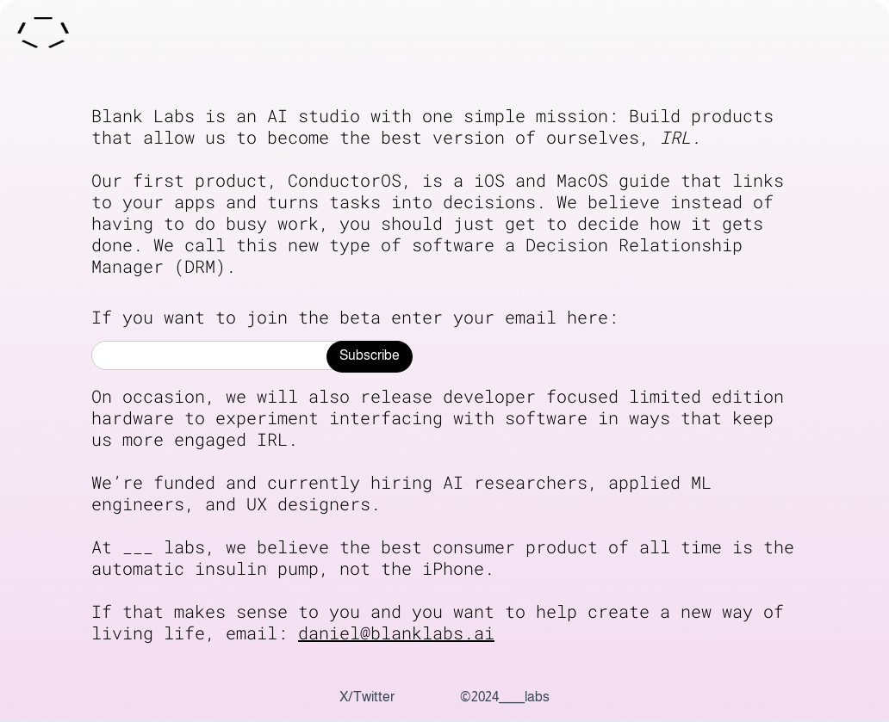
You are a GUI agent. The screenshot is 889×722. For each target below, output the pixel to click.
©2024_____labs (505, 697)
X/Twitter (367, 697)
